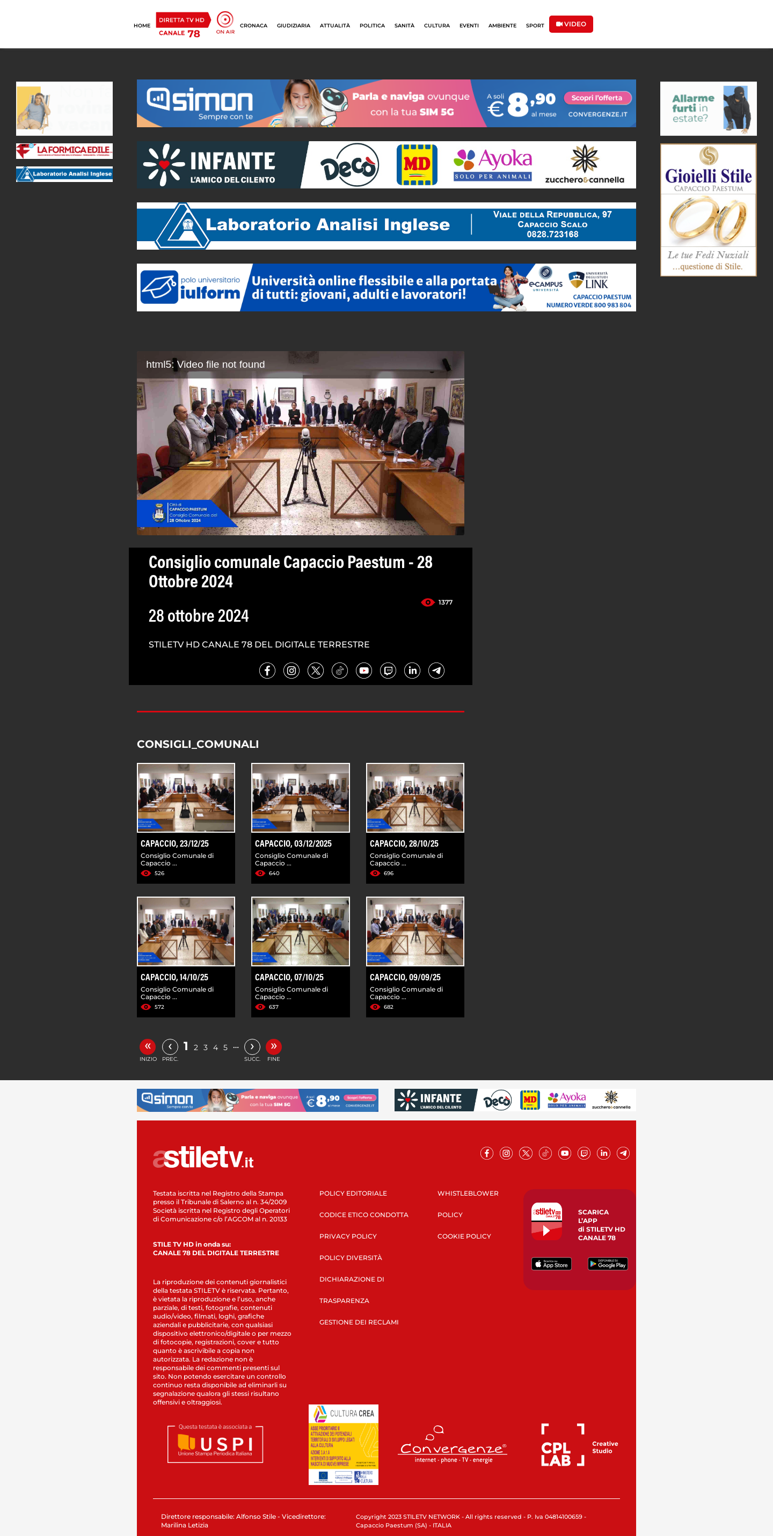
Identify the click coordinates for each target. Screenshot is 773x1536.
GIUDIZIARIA (293, 25)
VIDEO (571, 24)
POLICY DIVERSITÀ (350, 1258)
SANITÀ (404, 25)
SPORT (535, 25)
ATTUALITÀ (335, 25)
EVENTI (469, 25)
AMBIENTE (502, 25)
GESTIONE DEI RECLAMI (359, 1322)
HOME (142, 25)
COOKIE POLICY (464, 1236)
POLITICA (372, 25)
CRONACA (253, 25)
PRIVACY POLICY (348, 1236)
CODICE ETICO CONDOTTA (364, 1215)
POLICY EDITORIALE (353, 1193)
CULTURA (437, 25)
